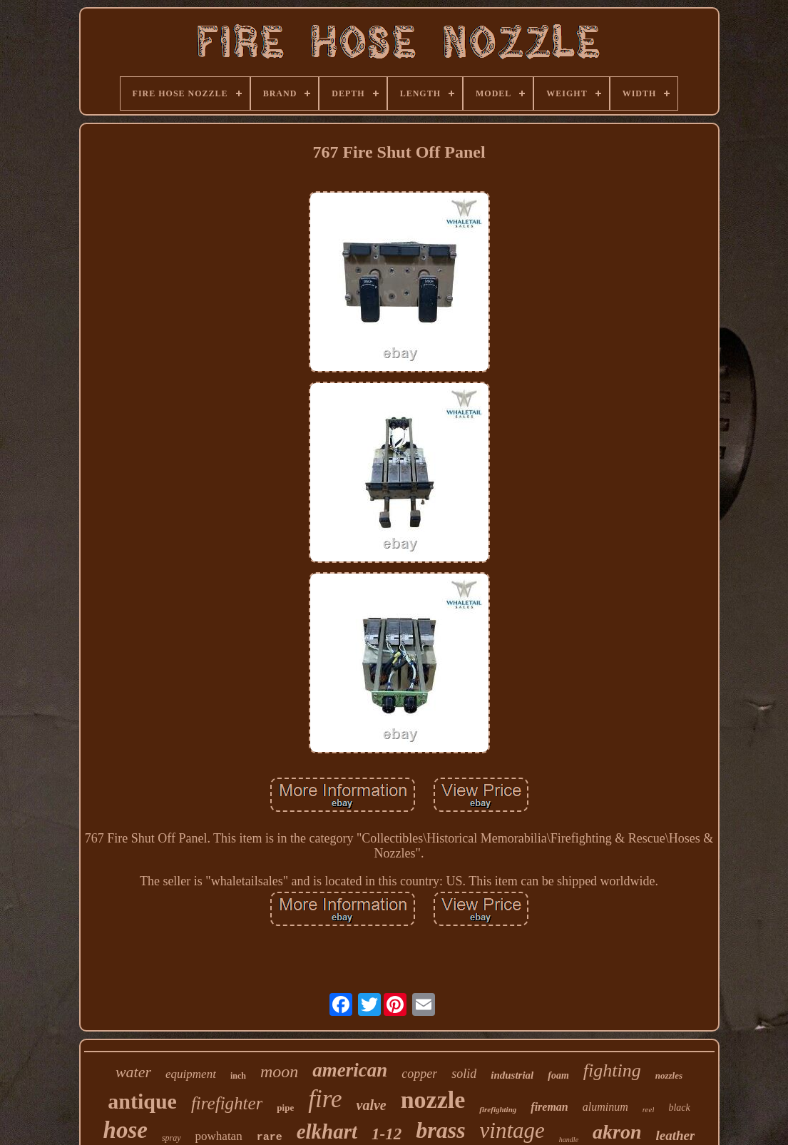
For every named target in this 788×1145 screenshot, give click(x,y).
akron (617, 1132)
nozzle (433, 1100)
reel (649, 1109)
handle (568, 1140)
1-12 (386, 1134)
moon (279, 1071)
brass (440, 1130)
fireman (549, 1107)
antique (142, 1101)
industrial (512, 1075)
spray (171, 1138)
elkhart (327, 1131)
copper (419, 1074)
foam (558, 1075)
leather (675, 1135)
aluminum (605, 1107)
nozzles (668, 1075)
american (349, 1070)
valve (372, 1105)
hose (125, 1130)
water (133, 1072)
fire (325, 1099)
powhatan (218, 1136)
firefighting (497, 1109)
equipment (190, 1074)
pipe (285, 1107)
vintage (512, 1130)
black (679, 1107)
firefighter (226, 1103)
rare (269, 1137)
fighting (612, 1070)
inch (238, 1076)
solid (463, 1074)
